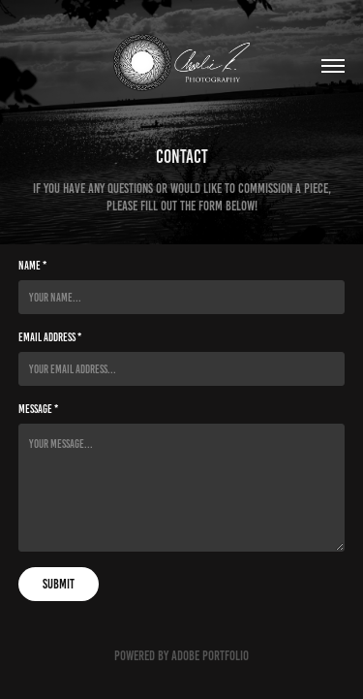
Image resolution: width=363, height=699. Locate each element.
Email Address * (49, 337)
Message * (38, 408)
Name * (32, 265)
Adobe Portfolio (210, 656)
